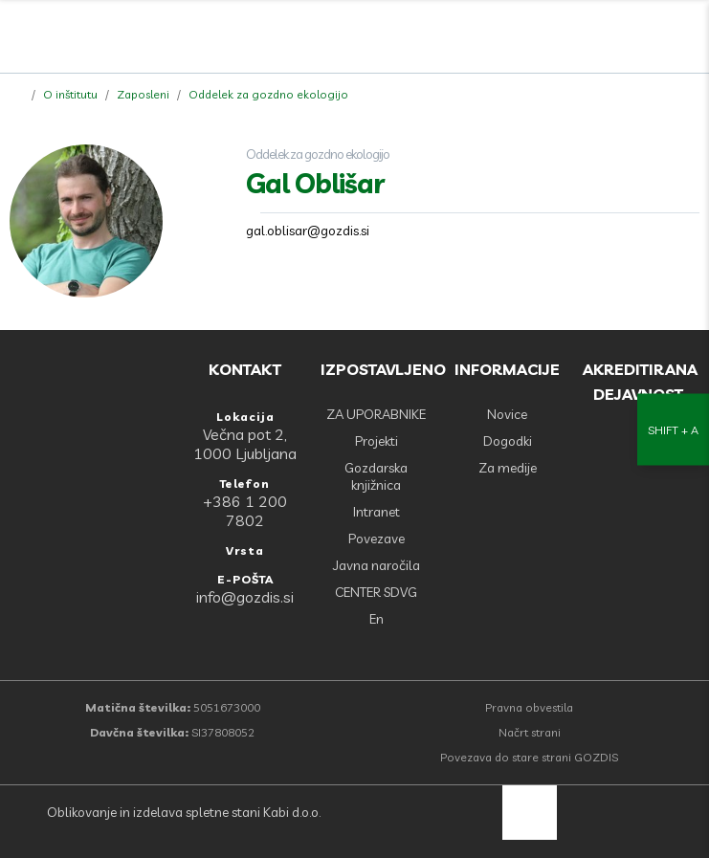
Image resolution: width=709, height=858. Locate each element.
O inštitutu (70, 94)
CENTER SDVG (376, 592)
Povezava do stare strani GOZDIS (529, 757)
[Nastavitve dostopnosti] (673, 429)
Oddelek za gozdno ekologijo (268, 94)
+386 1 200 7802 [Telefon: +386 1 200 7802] (245, 511)
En (376, 618)
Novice (507, 414)
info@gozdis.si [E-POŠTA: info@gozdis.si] (245, 596)
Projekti (376, 441)
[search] (643, 38)
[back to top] (529, 812)
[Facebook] (600, 38)
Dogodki (507, 441)
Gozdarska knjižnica (376, 476)
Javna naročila (376, 565)
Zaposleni (143, 94)
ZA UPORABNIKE (376, 414)
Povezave (376, 538)
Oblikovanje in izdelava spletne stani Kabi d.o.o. (182, 812)
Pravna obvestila (529, 707)
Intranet (376, 511)
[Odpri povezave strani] (685, 38)
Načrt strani (530, 732)
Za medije (507, 467)
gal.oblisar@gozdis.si (307, 230)
